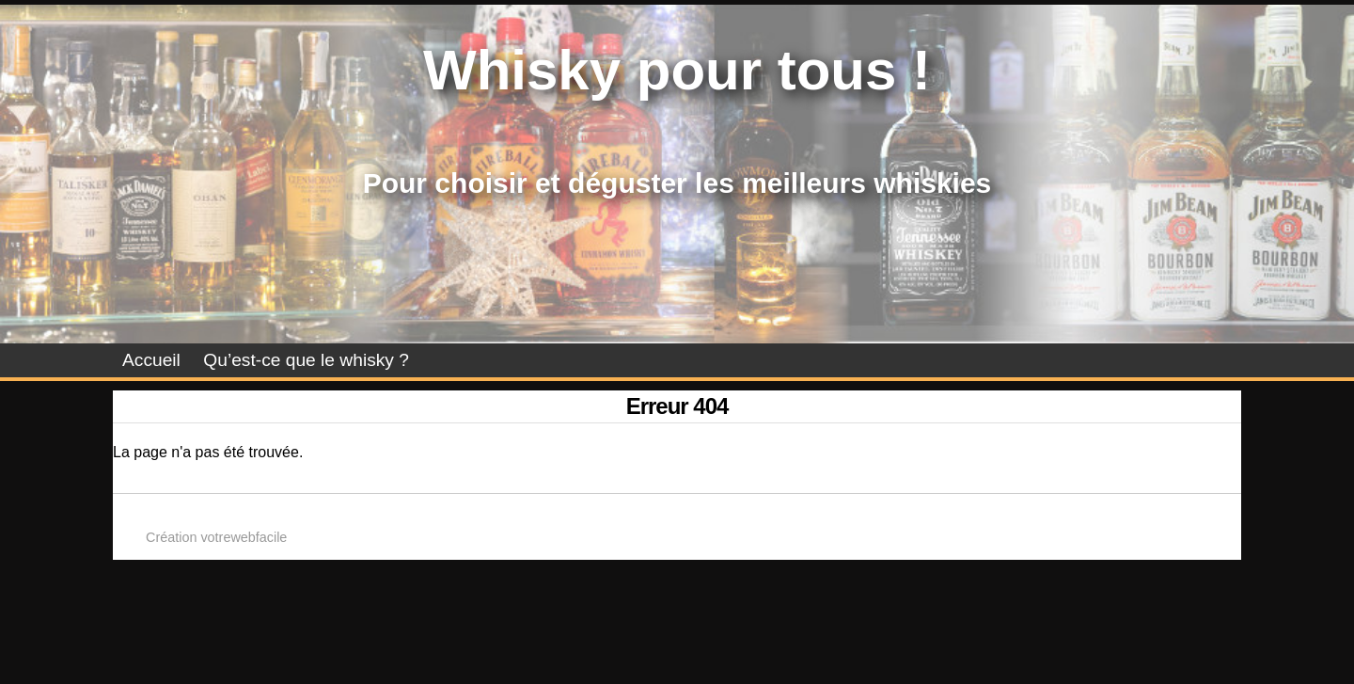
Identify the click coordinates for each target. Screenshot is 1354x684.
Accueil (151, 360)
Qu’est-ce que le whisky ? (306, 360)
